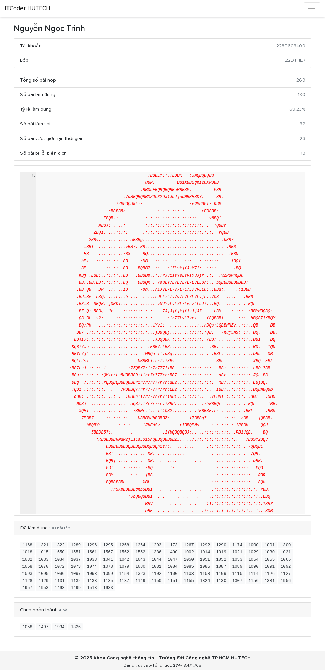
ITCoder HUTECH (27, 8)
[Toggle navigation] (312, 8)
